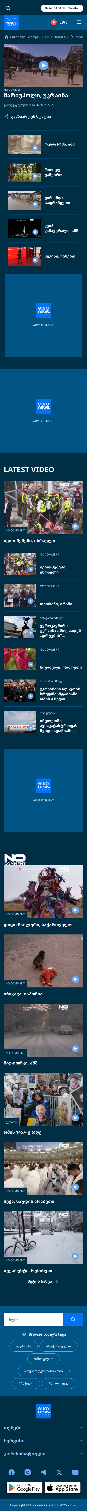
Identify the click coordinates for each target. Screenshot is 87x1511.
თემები (43, 1427)
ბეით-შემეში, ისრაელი (29, 540)
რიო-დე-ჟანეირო (53, 172)
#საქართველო (58, 1346)
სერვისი (43, 1440)
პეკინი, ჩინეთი (60, 256)
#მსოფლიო (43, 1358)
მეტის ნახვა (43, 1281)
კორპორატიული (43, 1453)
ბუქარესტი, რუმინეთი (29, 1270)
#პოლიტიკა (59, 1383)
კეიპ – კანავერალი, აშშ (61, 228)
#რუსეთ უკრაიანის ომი (43, 1371)
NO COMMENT (13, 90)
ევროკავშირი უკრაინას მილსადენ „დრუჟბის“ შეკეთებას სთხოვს (60, 630)
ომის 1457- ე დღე (23, 1132)
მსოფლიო (47, 713)
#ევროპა (23, 1346)
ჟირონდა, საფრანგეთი (57, 200)
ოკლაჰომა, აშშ (60, 144)
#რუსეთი (26, 1383)
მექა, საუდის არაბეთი (29, 1201)
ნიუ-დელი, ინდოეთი (61, 667)
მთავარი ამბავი (51, 618)
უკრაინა (12, 1122)
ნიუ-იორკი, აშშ (21, 1063)
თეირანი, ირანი (56, 604)
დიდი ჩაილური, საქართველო (38, 924)
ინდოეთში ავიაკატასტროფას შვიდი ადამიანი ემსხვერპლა (58, 725)
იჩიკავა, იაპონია (23, 993)
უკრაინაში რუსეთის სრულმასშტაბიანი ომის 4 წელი (60, 694)
